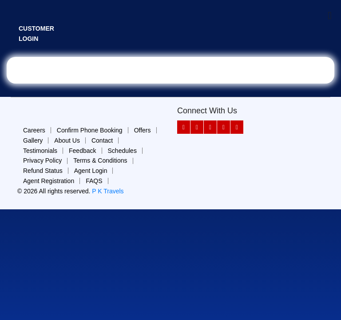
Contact (102, 140)
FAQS (94, 180)
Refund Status (43, 170)
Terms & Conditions (100, 160)
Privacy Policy (42, 160)
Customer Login (36, 33)
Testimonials (40, 150)
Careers (34, 130)
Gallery (33, 140)
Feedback (82, 150)
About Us (67, 140)
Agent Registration (48, 180)
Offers (142, 130)
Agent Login (90, 170)
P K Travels (107, 191)
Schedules (122, 150)
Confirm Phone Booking (90, 130)
